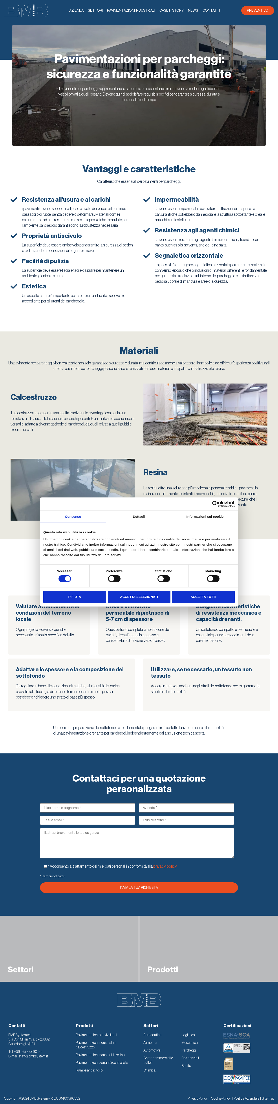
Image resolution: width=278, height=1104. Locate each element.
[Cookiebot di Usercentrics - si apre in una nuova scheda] (215, 504)
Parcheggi (188, 1050)
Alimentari (150, 1042)
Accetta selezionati (139, 597)
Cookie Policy (221, 1098)
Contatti (211, 10)
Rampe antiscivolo (89, 1070)
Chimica (149, 1070)
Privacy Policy (198, 1098)
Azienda (76, 10)
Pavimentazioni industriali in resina (100, 1055)
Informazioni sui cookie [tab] (205, 516)
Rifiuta (74, 597)
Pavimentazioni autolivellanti (96, 1035)
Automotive (151, 1050)
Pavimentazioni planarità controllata (102, 1062)
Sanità (186, 1066)
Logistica (188, 1035)
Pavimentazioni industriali (131, 10)
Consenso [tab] (73, 516)
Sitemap (268, 1098)
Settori (95, 10)
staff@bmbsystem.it (33, 1056)
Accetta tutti (203, 597)
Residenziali (190, 1058)
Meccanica (189, 1042)
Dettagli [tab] (139, 516)
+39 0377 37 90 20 (28, 1051)
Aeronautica (152, 1035)
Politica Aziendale (246, 1098)
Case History (171, 10)
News (193, 10)
